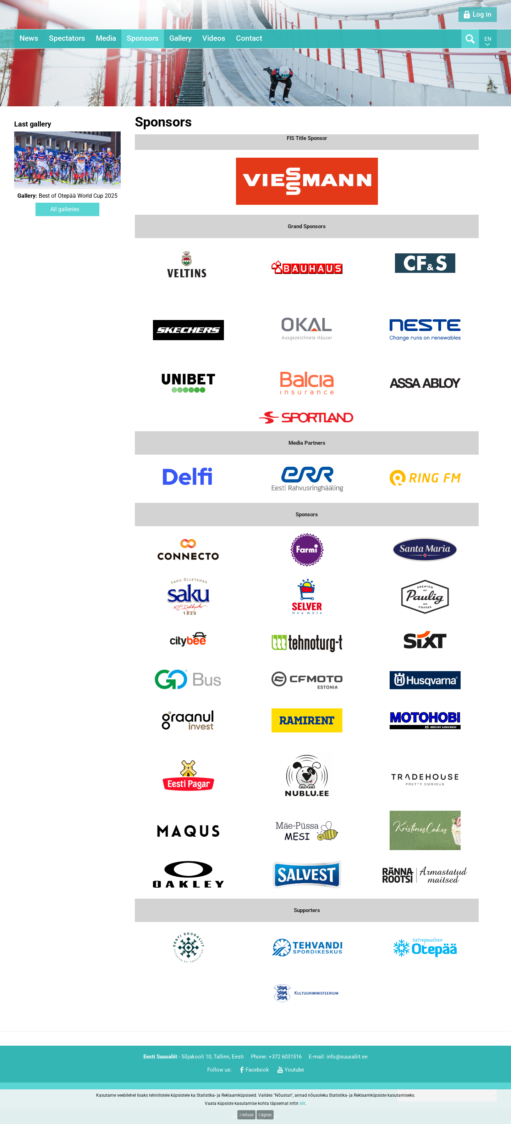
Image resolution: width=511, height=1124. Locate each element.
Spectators (67, 38)
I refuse (246, 1114)
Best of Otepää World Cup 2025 (67, 196)
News (29, 38)
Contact (249, 38)
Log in (482, 14)
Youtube (294, 1070)
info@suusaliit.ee (347, 1056)
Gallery (180, 38)
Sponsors (143, 38)
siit (302, 1103)
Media (106, 38)
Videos (213, 38)
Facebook (257, 1070)
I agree (265, 1114)
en (487, 39)
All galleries (64, 209)
